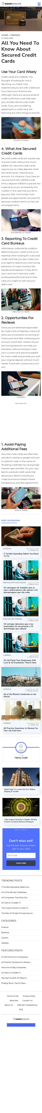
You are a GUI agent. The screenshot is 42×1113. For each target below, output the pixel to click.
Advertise (14, 1001)
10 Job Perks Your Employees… (15, 957)
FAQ (21, 1009)
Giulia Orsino (33, 691)
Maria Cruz (33, 584)
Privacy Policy (29, 996)
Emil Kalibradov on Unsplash (21, 232)
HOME (4, 35)
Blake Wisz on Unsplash (21, 312)
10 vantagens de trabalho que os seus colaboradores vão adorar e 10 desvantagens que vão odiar (21, 590)
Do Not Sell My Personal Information (21, 1025)
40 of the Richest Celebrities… (14, 892)
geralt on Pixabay (21, 510)
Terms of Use (12, 996)
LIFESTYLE (7, 549)
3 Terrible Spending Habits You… (15, 887)
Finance (4, 927)
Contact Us (27, 1001)
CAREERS (7, 655)
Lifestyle (5, 943)
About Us (8, 1005)
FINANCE (15, 35)
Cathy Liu (34, 550)
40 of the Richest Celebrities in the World (20, 695)
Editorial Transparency (27, 1005)
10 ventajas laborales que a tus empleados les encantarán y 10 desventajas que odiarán (18, 626)
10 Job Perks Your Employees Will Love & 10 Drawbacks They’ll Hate (20, 661)
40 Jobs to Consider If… (11, 903)
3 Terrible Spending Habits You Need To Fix (21, 554)
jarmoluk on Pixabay (21, 140)
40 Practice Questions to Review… (16, 962)
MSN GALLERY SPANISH (12, 619)
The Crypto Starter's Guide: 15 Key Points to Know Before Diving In (20, 820)
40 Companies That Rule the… (14, 898)
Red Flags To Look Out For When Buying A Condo (19, 790)
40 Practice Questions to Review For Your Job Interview (21, 729)
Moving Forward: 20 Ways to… (14, 978)
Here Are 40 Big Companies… (14, 967)
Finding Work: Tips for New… (14, 983)
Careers (4, 938)
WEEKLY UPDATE (21, 830)
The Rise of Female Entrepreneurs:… (17, 913)
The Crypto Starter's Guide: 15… (15, 908)
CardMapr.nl (21, 397)
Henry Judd (8, 38)
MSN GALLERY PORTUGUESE (14, 583)
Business (5, 932)
